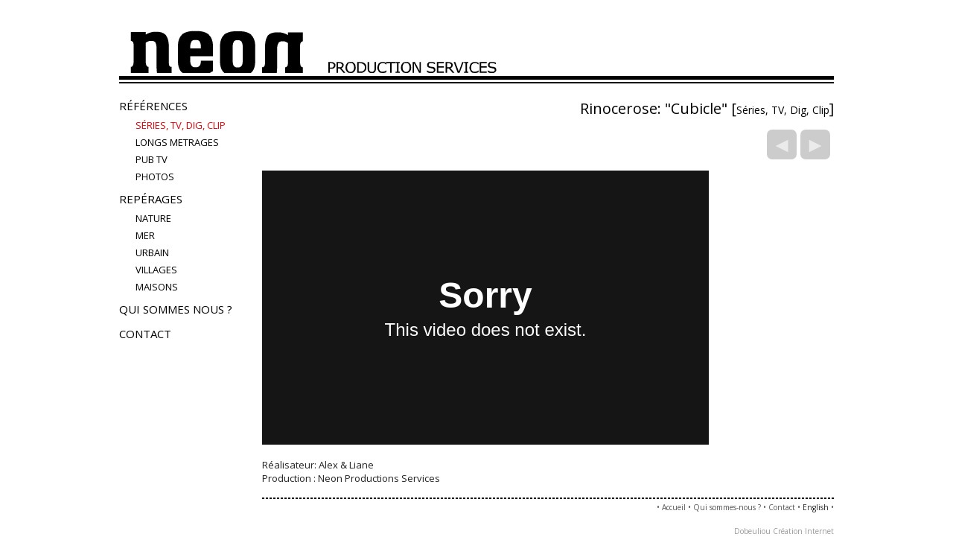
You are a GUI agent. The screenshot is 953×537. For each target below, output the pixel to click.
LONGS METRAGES (177, 142)
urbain (152, 252)
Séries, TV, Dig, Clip (181, 125)
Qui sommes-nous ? (727, 507)
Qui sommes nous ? (175, 309)
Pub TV (152, 159)
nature (153, 218)
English (816, 507)
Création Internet (803, 531)
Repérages (150, 198)
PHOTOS (155, 176)
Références (153, 105)
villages (156, 269)
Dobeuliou (752, 531)
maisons (157, 286)
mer (145, 235)
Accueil (674, 507)
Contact (145, 333)
